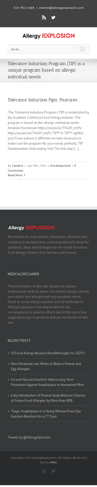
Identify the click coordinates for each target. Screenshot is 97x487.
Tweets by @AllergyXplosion (29, 437)
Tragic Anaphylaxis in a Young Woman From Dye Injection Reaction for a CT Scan (46, 414)
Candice (17, 165)
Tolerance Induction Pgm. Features (42, 100)
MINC (53, 462)
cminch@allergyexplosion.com (61, 8)
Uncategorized (60, 165)
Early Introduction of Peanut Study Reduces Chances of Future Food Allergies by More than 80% (48, 398)
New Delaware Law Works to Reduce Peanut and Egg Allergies (46, 366)
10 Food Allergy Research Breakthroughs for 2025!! (48, 353)
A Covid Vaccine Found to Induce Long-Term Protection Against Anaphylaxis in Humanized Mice (47, 382)
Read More (15, 175)
